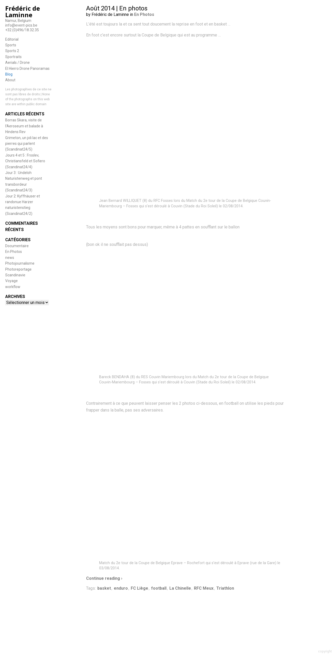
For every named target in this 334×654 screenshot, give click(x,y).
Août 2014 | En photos (116, 8)
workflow (12, 287)
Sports (10, 45)
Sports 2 (12, 51)
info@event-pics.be (21, 25)
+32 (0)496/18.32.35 (22, 30)
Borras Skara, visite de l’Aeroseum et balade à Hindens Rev (24, 126)
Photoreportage (18, 269)
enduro (121, 588)
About (10, 80)
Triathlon (225, 588)
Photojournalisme (19, 263)
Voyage (11, 281)
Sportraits (13, 57)
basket (104, 588)
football (158, 588)
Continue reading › (104, 578)
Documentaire (17, 246)
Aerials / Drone (17, 62)
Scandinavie (15, 275)
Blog (9, 74)
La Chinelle (180, 588)
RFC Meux (203, 588)
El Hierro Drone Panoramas (27, 68)
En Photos (13, 252)
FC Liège (139, 588)
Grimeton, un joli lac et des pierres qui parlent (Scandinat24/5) (26, 144)
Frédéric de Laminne (22, 11)
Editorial (12, 39)
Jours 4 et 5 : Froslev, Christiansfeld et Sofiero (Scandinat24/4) (25, 161)
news (9, 258)
